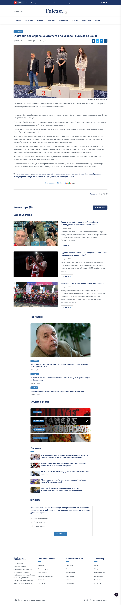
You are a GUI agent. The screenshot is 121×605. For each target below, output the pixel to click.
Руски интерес (38, 522)
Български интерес (40, 518)
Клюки (34, 387)
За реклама (98, 576)
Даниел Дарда (62, 177)
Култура (75, 20)
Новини (40, 20)
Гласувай (60, 534)
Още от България (23, 215)
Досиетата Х (70, 572)
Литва (35, 177)
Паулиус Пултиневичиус (23, 177)
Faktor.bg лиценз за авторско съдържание (29, 600)
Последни (36, 448)
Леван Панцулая (44, 177)
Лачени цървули (43, 569)
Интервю (35, 361)
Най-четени (37, 317)
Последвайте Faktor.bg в (60, 183)
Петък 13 (35, 374)
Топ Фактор (42, 583)
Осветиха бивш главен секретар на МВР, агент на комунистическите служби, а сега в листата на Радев (61, 489)
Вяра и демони (71, 569)
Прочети (67, 245)
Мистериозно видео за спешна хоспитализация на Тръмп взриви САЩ (57, 391)
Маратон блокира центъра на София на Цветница (82, 283)
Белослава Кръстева (23, 174)
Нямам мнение (38, 526)
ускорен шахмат (71, 174)
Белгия (71, 177)
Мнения (18, 20)
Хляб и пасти (42, 572)
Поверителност (99, 572)
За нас (96, 565)
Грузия (53, 177)
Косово (81, 174)
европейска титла (39, 174)
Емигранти (70, 576)
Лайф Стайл (86, 20)
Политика (29, 20)
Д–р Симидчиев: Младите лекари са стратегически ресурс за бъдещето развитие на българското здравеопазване (64, 456)
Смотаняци (70, 583)
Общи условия (99, 569)
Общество (51, 20)
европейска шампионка (55, 174)
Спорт (97, 20)
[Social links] (101, 2)
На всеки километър (45, 576)
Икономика (63, 20)
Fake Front (69, 565)
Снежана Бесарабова (41, 41)
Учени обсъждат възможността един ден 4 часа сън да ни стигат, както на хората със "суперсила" (63, 465)
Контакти (97, 580)
